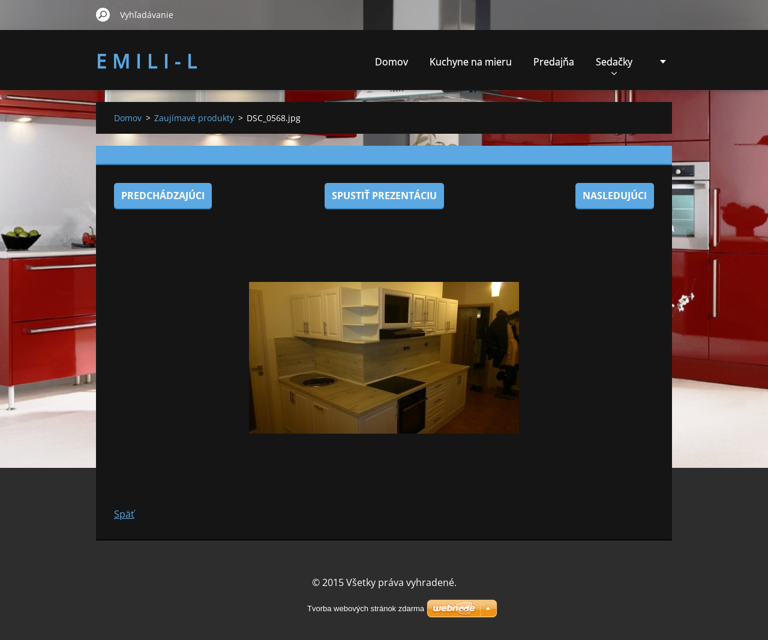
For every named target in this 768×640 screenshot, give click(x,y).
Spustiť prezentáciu (384, 195)
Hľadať (103, 14)
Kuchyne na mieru (471, 61)
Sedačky (614, 65)
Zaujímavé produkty (194, 118)
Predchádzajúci (163, 195)
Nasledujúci (615, 195)
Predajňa (553, 61)
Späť (124, 514)
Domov (391, 61)
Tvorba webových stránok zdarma (365, 608)
